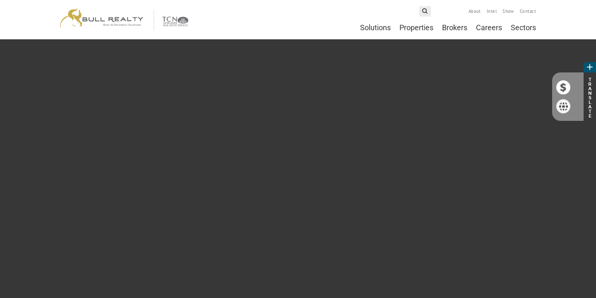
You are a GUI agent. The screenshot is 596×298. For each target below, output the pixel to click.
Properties (416, 27)
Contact (528, 11)
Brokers (454, 27)
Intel (492, 11)
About (475, 11)
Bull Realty (124, 19)
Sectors (523, 27)
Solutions (375, 27)
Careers (489, 27)
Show (508, 11)
